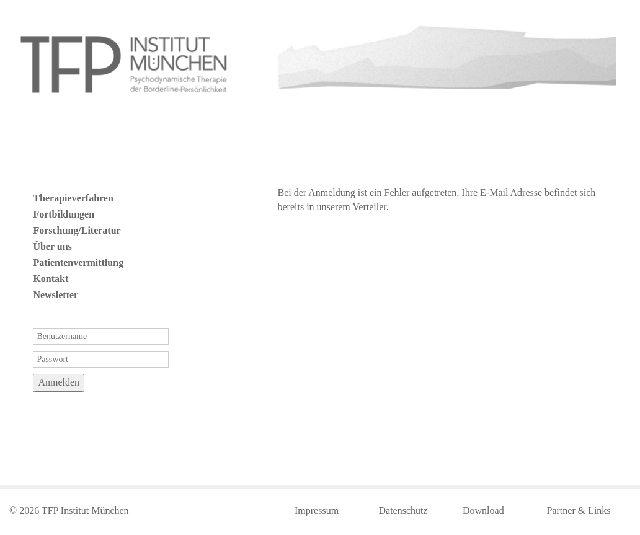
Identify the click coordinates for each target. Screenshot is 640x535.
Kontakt (50, 278)
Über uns (52, 246)
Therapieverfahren (73, 198)
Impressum (317, 510)
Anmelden (58, 382)
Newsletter (55, 295)
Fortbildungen (63, 214)
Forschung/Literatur (76, 230)
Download (483, 510)
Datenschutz (403, 510)
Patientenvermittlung (78, 262)
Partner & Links (579, 510)
